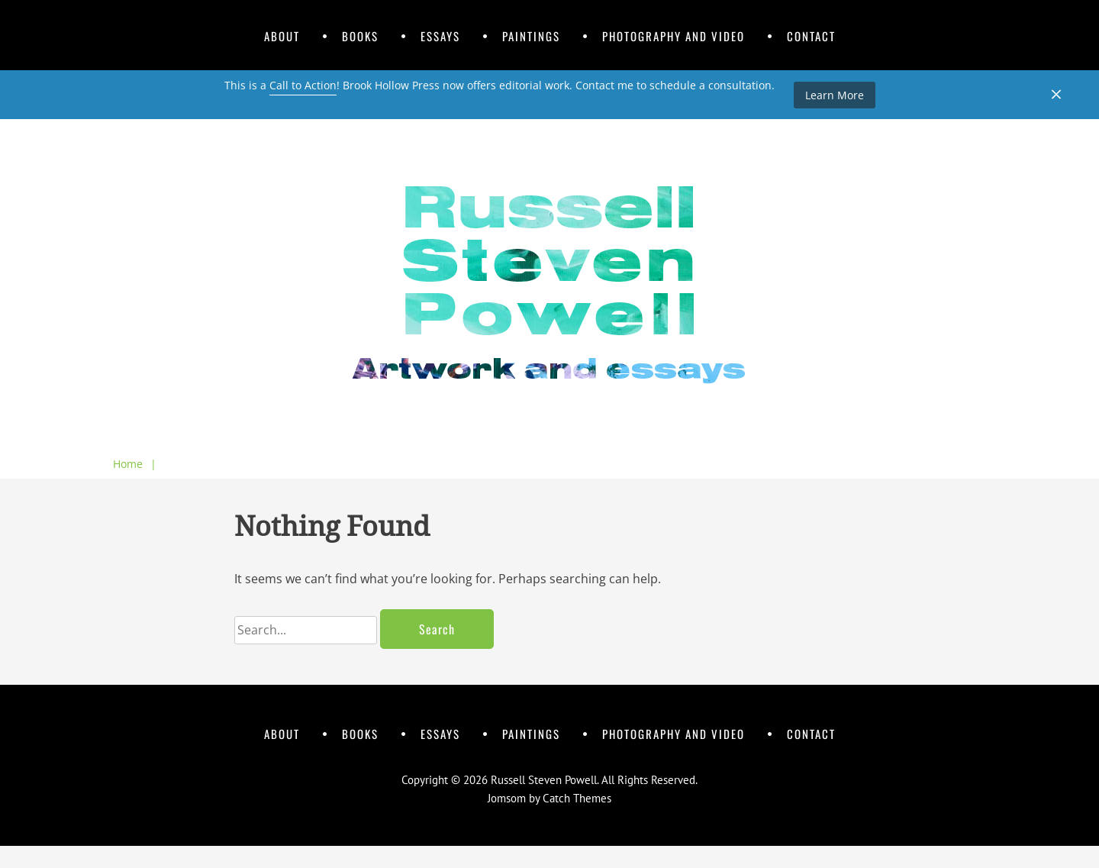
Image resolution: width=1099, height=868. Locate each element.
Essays (440, 35)
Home (134, 464)
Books (360, 35)
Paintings (531, 35)
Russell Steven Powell (544, 780)
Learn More (834, 95)
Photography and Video (673, 35)
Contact (811, 35)
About (282, 35)
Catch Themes (577, 798)
